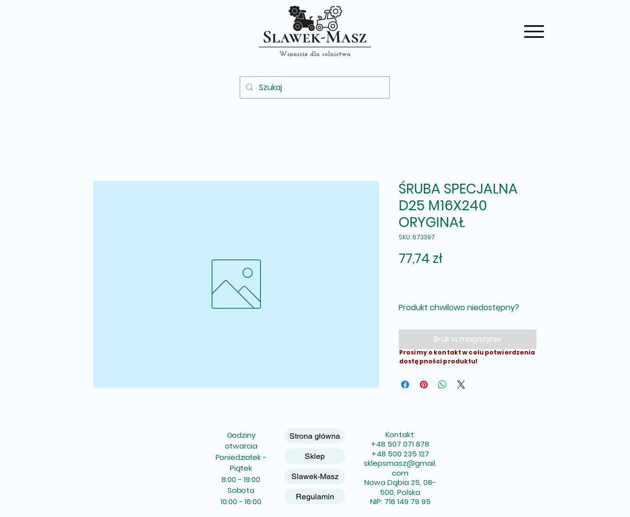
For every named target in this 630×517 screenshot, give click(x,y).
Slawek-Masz (315, 476)
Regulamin (315, 496)
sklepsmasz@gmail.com (400, 468)
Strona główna (314, 436)
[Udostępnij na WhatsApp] (442, 384)
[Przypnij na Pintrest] (424, 384)
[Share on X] (461, 384)
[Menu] (534, 31)
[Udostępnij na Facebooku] (405, 384)
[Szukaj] (314, 87)
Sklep (315, 456)
